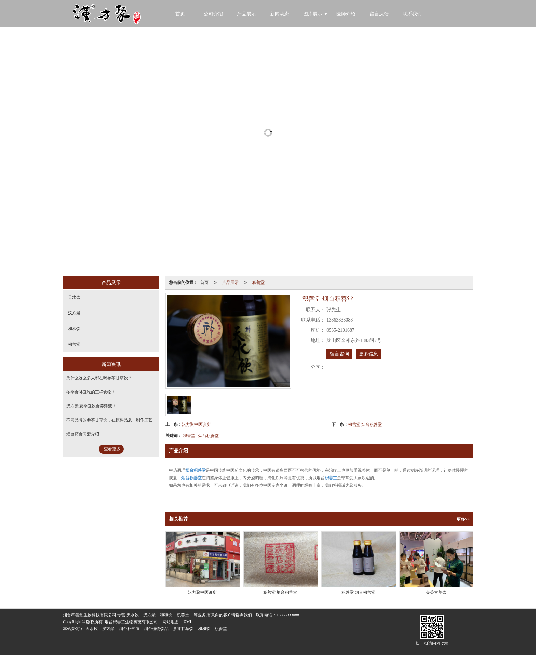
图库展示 (312, 13)
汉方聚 (74, 313)
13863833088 (288, 615)
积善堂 (258, 282)
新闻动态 (279, 13)
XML (187, 621)
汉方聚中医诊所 (196, 424)
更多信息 (368, 353)
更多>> (463, 519)
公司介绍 (213, 13)
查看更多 (112, 449)
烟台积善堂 (208, 435)
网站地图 (170, 621)
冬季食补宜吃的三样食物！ (91, 392)
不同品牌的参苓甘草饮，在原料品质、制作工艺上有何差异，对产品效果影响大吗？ (142, 420)
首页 (204, 282)
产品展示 (246, 13)
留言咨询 (339, 353)
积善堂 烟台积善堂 (365, 424)
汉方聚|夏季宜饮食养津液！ (91, 406)
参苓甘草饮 (183, 628)
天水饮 (74, 297)
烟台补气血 (129, 628)
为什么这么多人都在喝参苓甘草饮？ (99, 378)
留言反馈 (379, 13)
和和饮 (74, 328)
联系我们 (412, 13)
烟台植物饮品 (156, 628)
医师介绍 (346, 13)
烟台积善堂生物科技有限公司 (131, 621)
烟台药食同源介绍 (82, 434)
